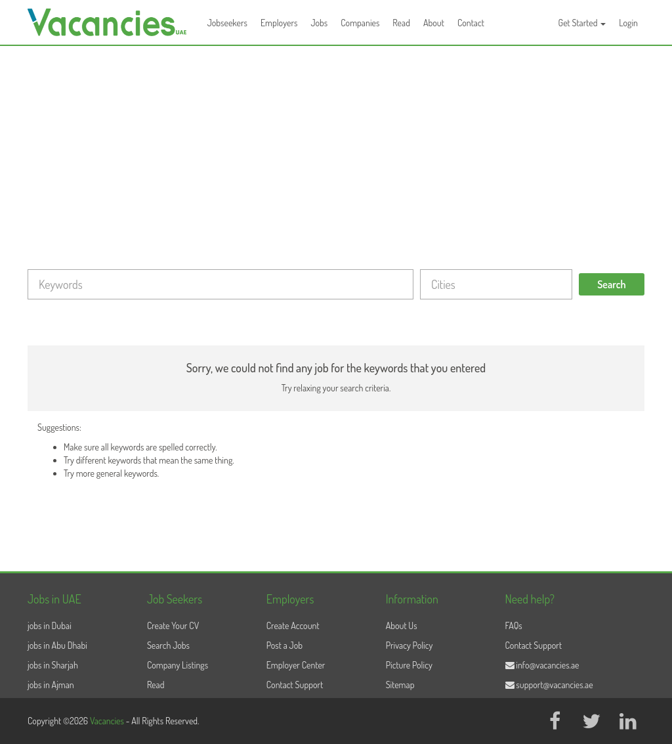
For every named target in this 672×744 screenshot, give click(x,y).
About (433, 22)
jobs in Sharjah (53, 664)
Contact (470, 22)
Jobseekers (227, 22)
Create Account (293, 625)
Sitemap (400, 684)
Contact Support (295, 684)
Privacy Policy (409, 645)
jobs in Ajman (51, 684)
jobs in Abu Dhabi (57, 645)
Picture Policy (409, 664)
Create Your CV (173, 625)
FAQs (513, 625)
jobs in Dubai (50, 625)
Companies (360, 22)
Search (611, 284)
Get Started (582, 22)
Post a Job (284, 645)
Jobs (318, 22)
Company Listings (177, 664)
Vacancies (108, 720)
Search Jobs (168, 645)
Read (401, 22)
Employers (279, 22)
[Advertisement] (336, 144)
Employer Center (296, 664)
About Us (401, 625)
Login (628, 22)
